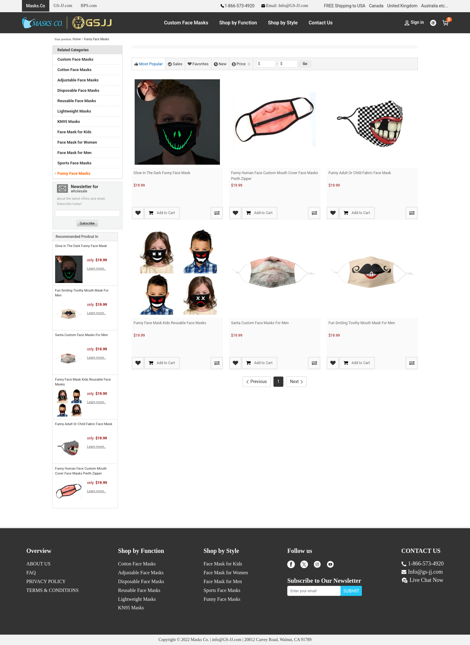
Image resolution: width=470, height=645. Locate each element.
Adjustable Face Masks (78, 80)
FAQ (31, 572)
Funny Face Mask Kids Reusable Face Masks (170, 323)
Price (241, 64)
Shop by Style (283, 23)
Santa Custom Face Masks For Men (81, 335)
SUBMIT (351, 591)
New (220, 64)
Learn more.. (96, 269)
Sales (175, 64)
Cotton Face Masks (75, 69)
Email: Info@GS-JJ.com (284, 5)
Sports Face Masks (75, 163)
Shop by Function (238, 23)
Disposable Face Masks (78, 90)
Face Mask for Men (75, 152)
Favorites (198, 64)
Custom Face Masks (186, 23)
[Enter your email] (314, 591)
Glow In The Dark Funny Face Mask (81, 246)
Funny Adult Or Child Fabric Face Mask (83, 424)
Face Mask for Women (77, 142)
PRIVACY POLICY (46, 581)
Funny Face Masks (96, 39)
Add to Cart (181, 213)
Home (76, 39)
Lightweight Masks (74, 111)
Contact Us (321, 23)
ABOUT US (39, 563)
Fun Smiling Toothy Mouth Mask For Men (362, 323)
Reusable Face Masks (77, 101)
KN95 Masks (69, 121)
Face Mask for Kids (75, 132)
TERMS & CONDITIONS (53, 590)
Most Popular (148, 64)
